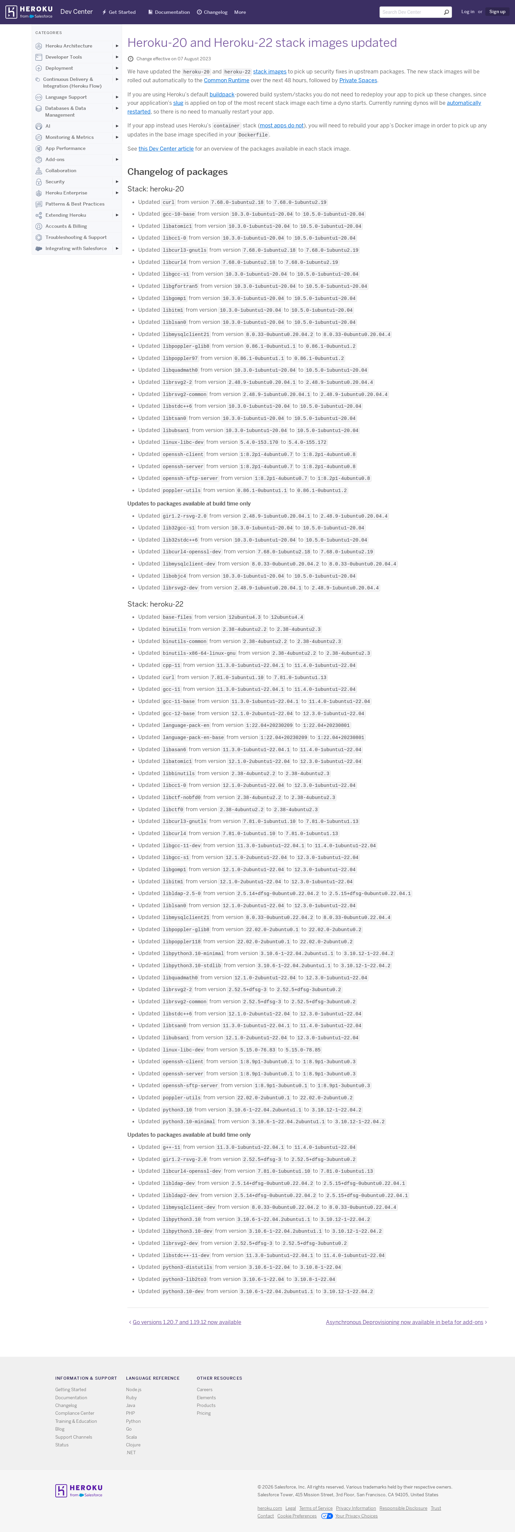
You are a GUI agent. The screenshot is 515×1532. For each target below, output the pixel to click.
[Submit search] (447, 12)
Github (361, 1379)
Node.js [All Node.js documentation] (134, 1389)
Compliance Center (74, 1413)
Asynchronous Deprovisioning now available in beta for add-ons (404, 1322)
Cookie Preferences (297, 1516)
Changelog (216, 12)
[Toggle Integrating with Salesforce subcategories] (117, 248)
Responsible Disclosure (403, 1508)
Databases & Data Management (60, 111)
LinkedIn (371, 1379)
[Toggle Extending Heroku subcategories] (117, 215)
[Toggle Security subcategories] (117, 182)
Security (50, 182)
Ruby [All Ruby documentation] (131, 1397)
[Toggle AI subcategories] (117, 126)
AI (42, 126)
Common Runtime (226, 80)
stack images (269, 71)
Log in (468, 11)
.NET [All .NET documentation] (131, 1452)
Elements (206, 1397)
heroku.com (270, 1508)
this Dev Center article (166, 148)
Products (206, 1405)
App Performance (60, 148)
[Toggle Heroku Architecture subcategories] (117, 46)
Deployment (54, 68)
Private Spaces (358, 80)
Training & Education (76, 1421)
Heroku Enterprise (61, 193)
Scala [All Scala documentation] (131, 1437)
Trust (436, 1508)
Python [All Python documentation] (133, 1421)
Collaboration (55, 170)
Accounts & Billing (61, 226)
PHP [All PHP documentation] (130, 1413)
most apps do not (282, 125)
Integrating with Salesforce (71, 248)
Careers (205, 1389)
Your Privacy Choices (349, 1516)
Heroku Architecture (63, 46)
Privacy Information (356, 1508)
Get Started (122, 12)
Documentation (172, 12)
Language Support (61, 97)
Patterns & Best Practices (69, 204)
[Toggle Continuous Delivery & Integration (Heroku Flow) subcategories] (117, 79)
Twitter (351, 1379)
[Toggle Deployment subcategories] (117, 68)
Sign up (497, 11)
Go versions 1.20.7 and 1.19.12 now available (187, 1322)
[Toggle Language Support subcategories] (117, 97)
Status (62, 1444)
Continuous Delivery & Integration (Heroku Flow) (68, 82)
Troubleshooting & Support (71, 237)
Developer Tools (58, 57)
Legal (290, 1508)
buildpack (222, 94)
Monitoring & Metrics (64, 137)
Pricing (204, 1413)
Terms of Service (316, 1508)
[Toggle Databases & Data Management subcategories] (117, 108)
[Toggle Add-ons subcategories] (117, 159)
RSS (341, 1379)
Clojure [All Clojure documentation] (133, 1444)
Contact (266, 1516)
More (240, 12)
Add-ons (49, 159)
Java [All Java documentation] (130, 1405)
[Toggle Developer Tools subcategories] (117, 57)
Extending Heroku (60, 215)
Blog (59, 1429)
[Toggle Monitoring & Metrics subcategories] (117, 137)
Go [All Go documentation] (129, 1429)
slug (178, 102)
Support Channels (73, 1437)
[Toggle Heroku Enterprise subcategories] (117, 193)
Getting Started (70, 1389)
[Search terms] (416, 12)
